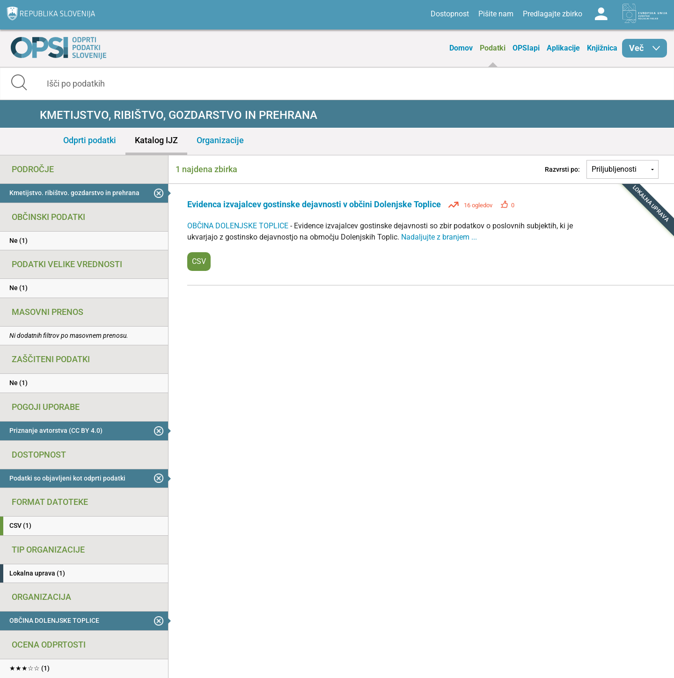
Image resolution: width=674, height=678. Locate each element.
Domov (461, 48)
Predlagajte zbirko (552, 13)
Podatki (493, 48)
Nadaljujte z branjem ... (439, 237)
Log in (601, 14)
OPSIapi (526, 48)
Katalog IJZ (156, 140)
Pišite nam (495, 13)
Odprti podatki (89, 140)
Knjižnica (602, 48)
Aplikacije (563, 48)
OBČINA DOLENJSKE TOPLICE (238, 225)
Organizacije (220, 140)
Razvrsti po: (562, 169)
